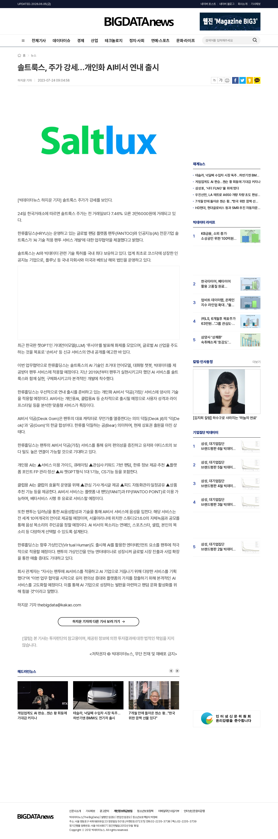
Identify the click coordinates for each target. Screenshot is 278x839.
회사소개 (242, 4)
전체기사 (39, 40)
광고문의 (104, 811)
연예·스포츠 (160, 40)
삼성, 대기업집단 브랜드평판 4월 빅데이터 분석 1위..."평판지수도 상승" (218, 484)
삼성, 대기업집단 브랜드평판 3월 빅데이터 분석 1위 (218, 502)
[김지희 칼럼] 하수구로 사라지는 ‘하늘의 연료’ (225, 418)
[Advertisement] (98, 302)
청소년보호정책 (145, 811)
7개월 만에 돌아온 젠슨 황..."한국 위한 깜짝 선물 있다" (152, 715)
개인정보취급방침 (123, 811)
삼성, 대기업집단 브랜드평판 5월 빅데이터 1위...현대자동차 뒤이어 (218, 465)
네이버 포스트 (208, 4)
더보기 (256, 362)
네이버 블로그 (226, 4)
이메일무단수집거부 (168, 811)
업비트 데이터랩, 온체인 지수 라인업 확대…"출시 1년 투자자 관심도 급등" (218, 303)
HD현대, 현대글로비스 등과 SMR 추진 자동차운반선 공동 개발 (227, 208)
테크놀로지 (114, 40)
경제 (80, 40)
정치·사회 (136, 40)
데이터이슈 (61, 40)
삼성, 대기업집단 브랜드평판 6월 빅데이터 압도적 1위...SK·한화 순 (218, 446)
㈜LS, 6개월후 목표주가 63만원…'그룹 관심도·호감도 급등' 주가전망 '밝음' (218, 321)
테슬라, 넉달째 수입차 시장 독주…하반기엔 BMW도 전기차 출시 (96, 715)
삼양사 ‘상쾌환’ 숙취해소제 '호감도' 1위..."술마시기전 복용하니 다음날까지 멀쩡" (215, 340)
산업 (94, 40)
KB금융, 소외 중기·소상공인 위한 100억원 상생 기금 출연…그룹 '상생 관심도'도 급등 (217, 236)
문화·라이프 (185, 40)
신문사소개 (75, 811)
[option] (45, 701)
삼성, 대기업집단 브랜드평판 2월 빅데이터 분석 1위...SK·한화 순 (218, 547)
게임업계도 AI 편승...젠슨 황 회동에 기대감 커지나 (42, 715)
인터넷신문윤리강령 (194, 811)
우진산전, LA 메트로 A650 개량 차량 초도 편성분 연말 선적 (227, 195)
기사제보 (255, 4)
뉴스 (33, 55)
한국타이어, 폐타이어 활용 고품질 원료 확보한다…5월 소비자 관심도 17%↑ (216, 284)
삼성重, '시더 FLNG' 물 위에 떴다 (217, 188)
